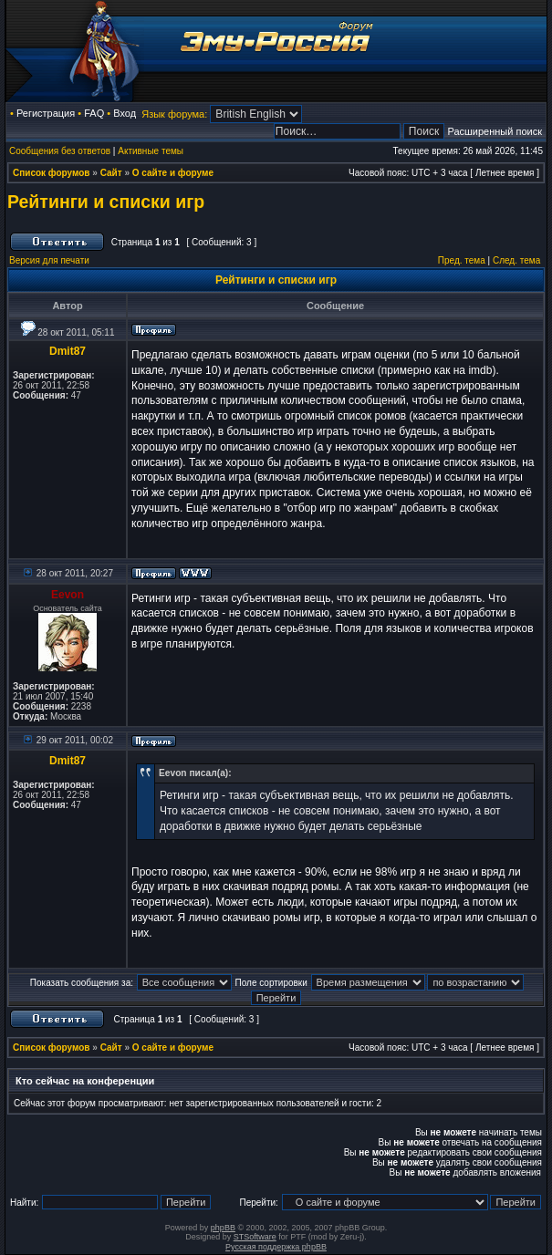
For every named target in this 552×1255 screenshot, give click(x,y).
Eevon (67, 594)
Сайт (111, 173)
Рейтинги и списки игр (105, 202)
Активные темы (150, 151)
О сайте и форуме (173, 173)
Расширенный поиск (494, 131)
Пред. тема (461, 260)
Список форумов (51, 173)
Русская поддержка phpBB (276, 1246)
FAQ (94, 113)
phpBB (223, 1227)
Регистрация (45, 113)
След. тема (516, 260)
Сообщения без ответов (59, 151)
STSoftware (255, 1236)
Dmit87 (67, 351)
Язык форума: (174, 114)
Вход (124, 113)
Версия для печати (49, 260)
